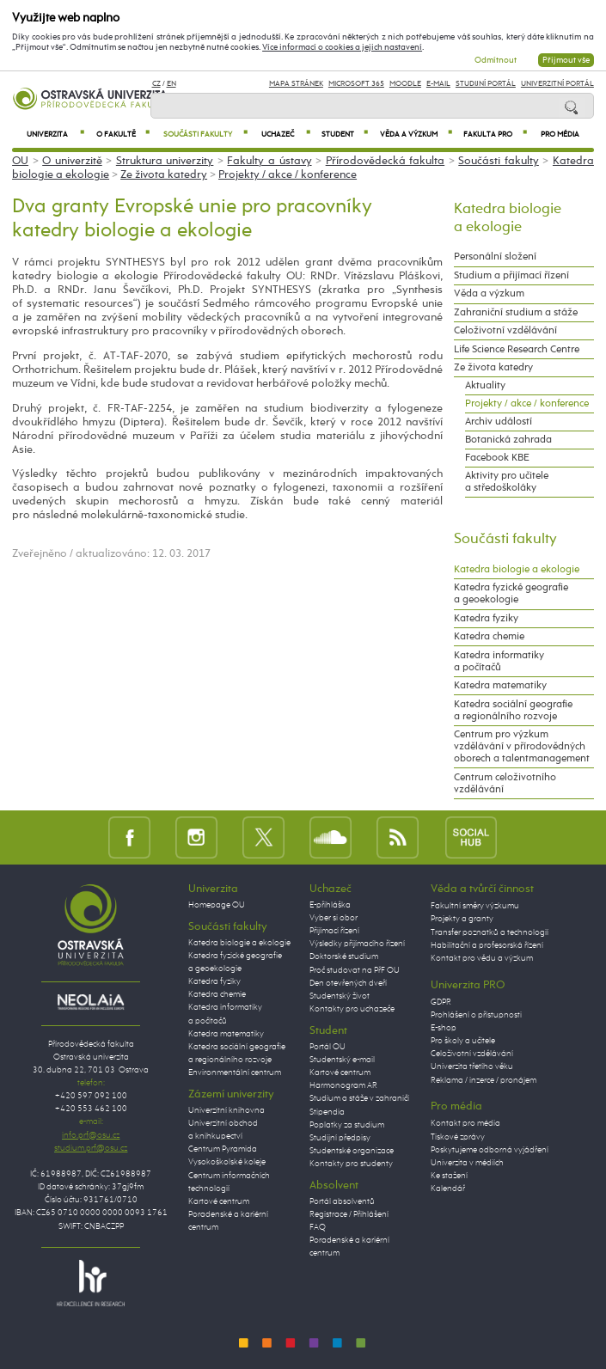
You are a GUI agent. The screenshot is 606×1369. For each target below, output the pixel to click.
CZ (156, 84)
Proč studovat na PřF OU (354, 970)
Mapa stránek (296, 84)
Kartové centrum (218, 1201)
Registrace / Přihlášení (349, 1214)
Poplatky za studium (346, 1125)
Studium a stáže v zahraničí (359, 1098)
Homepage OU (216, 905)
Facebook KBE (497, 458)
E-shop (443, 1028)
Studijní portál (486, 84)
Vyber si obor (333, 918)
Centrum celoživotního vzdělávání (505, 784)
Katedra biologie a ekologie (516, 570)
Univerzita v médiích (467, 1162)
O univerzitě (72, 161)
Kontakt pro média (465, 1123)
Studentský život (339, 996)
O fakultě (123, 134)
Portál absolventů (342, 1201)
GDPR (441, 1002)
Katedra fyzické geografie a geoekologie (511, 594)
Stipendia (327, 1112)
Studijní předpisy (339, 1138)
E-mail (438, 84)
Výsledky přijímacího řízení (357, 943)
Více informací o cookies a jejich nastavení (342, 47)
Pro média (560, 134)
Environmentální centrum (234, 1072)
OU (20, 161)
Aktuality (485, 386)
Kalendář (448, 1188)
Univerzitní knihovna (226, 1110)
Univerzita (55, 134)
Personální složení (495, 257)
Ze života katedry (163, 174)
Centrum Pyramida (222, 1149)
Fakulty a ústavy (269, 161)
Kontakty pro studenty (351, 1163)
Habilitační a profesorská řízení (487, 945)
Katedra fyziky (486, 619)
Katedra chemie (489, 637)
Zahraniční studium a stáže (516, 313)
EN (171, 84)
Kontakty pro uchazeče (352, 1009)
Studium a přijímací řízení (511, 276)
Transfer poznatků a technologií (489, 932)
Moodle (405, 84)
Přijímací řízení (334, 930)
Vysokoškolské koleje (227, 1162)
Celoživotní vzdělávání (505, 331)
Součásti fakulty (205, 134)
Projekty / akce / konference (287, 174)
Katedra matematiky (500, 686)
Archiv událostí (498, 422)
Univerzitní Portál (557, 84)
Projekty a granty (462, 918)
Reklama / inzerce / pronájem (483, 1080)
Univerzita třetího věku (472, 1066)
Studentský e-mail (342, 1059)
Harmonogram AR (343, 1085)
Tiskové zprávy (458, 1137)
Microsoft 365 (356, 84)
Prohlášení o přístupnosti (476, 1015)
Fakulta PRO (495, 134)
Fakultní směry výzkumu (475, 905)
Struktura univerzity (165, 161)
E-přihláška (330, 905)
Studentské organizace (351, 1150)
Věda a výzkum (416, 134)
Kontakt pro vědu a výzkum (482, 958)
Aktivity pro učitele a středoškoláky (506, 482)
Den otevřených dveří (348, 983)
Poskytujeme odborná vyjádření (489, 1150)
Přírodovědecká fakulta (385, 161)
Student (344, 134)
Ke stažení (449, 1175)
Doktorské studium (343, 956)
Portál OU (327, 1046)
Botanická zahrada (508, 440)
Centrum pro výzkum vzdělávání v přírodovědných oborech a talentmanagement (522, 747)
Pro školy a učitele (463, 1040)
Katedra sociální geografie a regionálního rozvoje (513, 711)
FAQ (317, 1227)
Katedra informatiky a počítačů (499, 662)
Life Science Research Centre (516, 350)
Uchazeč (285, 134)
